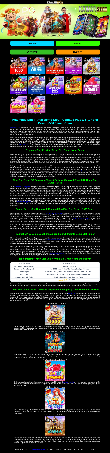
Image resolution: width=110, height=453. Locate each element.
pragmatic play (33, 156)
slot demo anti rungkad (54, 213)
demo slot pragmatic (24, 202)
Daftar (32, 43)
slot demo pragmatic (57, 253)
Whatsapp (32, 52)
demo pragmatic (68, 382)
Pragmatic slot (15, 128)
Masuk (77, 43)
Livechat (77, 52)
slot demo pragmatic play (81, 218)
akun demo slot (24, 144)
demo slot (71, 293)
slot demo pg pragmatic (22, 187)
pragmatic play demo (53, 239)
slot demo (84, 171)
